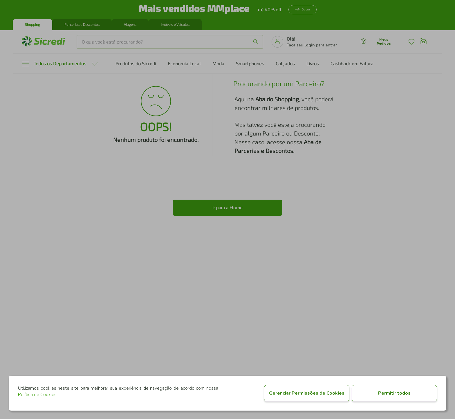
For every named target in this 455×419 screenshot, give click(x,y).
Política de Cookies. (37, 394)
